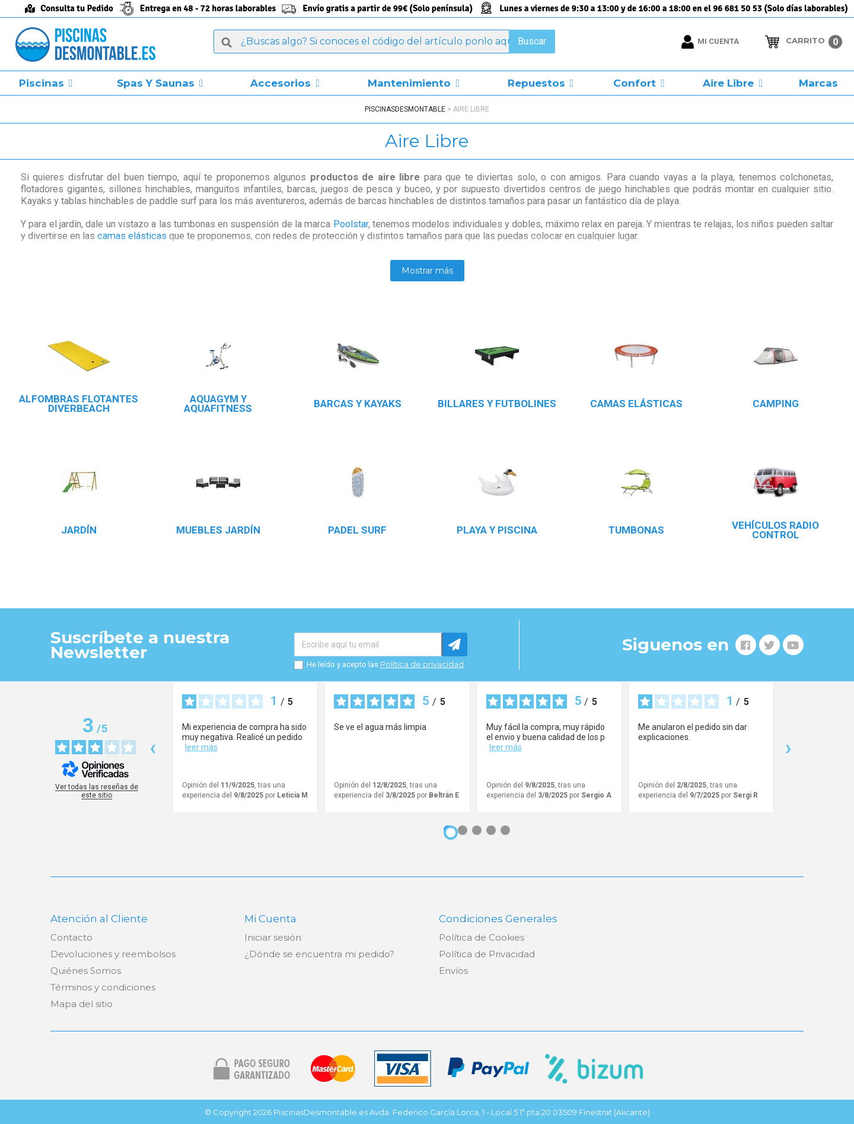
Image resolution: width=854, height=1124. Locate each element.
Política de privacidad (422, 664)
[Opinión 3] (477, 830)
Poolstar (350, 224)
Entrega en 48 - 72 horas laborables (208, 8)
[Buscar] (384, 41)
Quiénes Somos (85, 970)
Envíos (453, 970)
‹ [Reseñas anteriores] (152, 747)
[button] (45, 83)
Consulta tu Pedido (76, 8)
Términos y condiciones (102, 987)
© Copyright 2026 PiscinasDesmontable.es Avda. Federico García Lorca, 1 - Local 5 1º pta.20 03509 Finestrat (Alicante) (427, 1112)
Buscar (532, 41)
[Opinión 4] (491, 830)
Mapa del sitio (81, 1003)
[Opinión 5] (505, 830)
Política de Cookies (481, 937)
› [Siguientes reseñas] (788, 747)
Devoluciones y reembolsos (113, 954)
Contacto (71, 937)
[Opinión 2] (462, 830)
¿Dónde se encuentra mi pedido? (319, 954)
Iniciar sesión (272, 937)
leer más (201, 747)
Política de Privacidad (487, 954)
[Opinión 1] (451, 832)
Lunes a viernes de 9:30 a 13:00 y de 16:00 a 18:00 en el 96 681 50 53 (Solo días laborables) (673, 8)
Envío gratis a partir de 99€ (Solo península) (387, 8)
